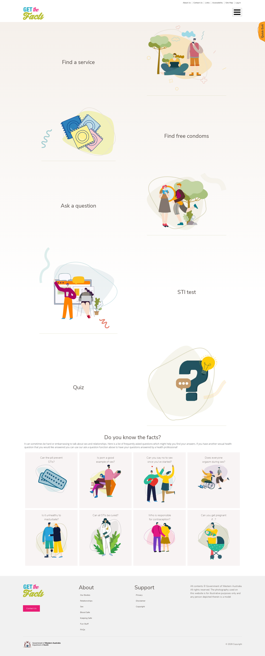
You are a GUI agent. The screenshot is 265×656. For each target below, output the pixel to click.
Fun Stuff (204, 13)
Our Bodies (67, 13)
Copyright (140, 606)
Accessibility (217, 3)
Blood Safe (188, 13)
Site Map (229, 3)
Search (240, 13)
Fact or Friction (223, 13)
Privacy (139, 595)
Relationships (86, 13)
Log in (238, 3)
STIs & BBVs (106, 13)
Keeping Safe (134, 13)
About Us (187, 3)
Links (207, 3)
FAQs (82, 629)
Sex (120, 13)
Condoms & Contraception (162, 13)
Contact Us (197, 3)
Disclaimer (140, 600)
